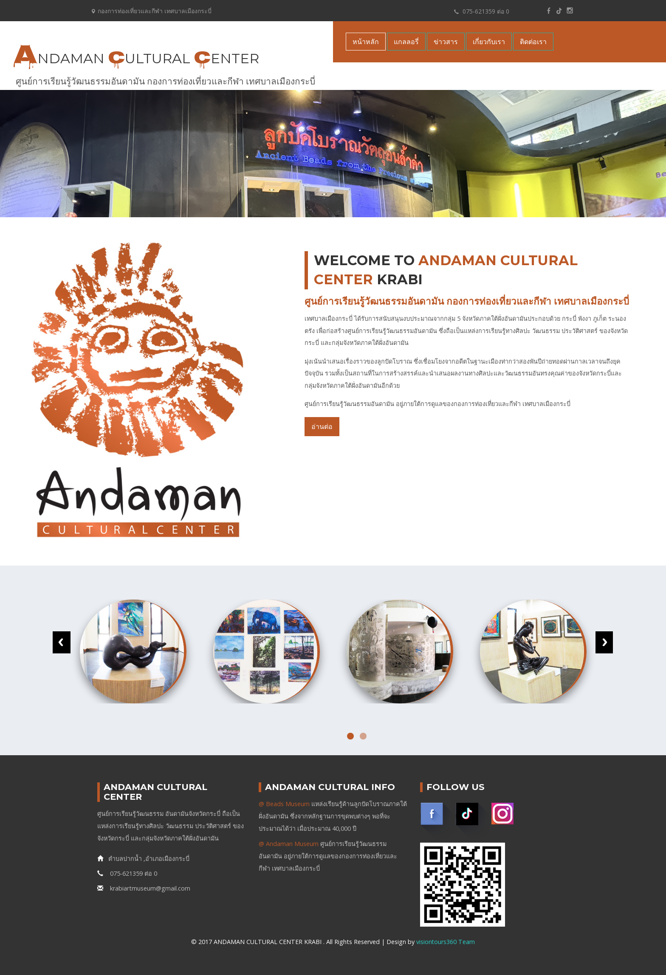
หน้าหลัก (366, 41)
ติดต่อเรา (533, 41)
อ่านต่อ (322, 426)
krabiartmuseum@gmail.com (143, 888)
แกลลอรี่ (406, 41)
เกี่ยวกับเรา (489, 41)
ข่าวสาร (446, 41)
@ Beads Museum (284, 804)
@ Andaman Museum (289, 844)
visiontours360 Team (445, 942)
